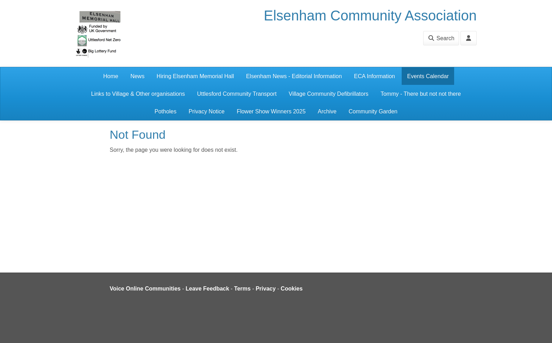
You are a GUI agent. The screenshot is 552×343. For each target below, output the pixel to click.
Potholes (165, 111)
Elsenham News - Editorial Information (294, 76)
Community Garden (373, 111)
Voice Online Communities (145, 289)
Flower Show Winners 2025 (271, 111)
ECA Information (374, 76)
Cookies (291, 289)
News (137, 76)
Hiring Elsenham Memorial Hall (195, 76)
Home (110, 76)
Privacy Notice (207, 111)
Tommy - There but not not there (421, 94)
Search (441, 38)
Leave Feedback (207, 289)
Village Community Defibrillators (328, 94)
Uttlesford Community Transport (237, 94)
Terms (242, 289)
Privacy (266, 289)
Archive (327, 111)
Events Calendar (427, 76)
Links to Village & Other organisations (138, 94)
